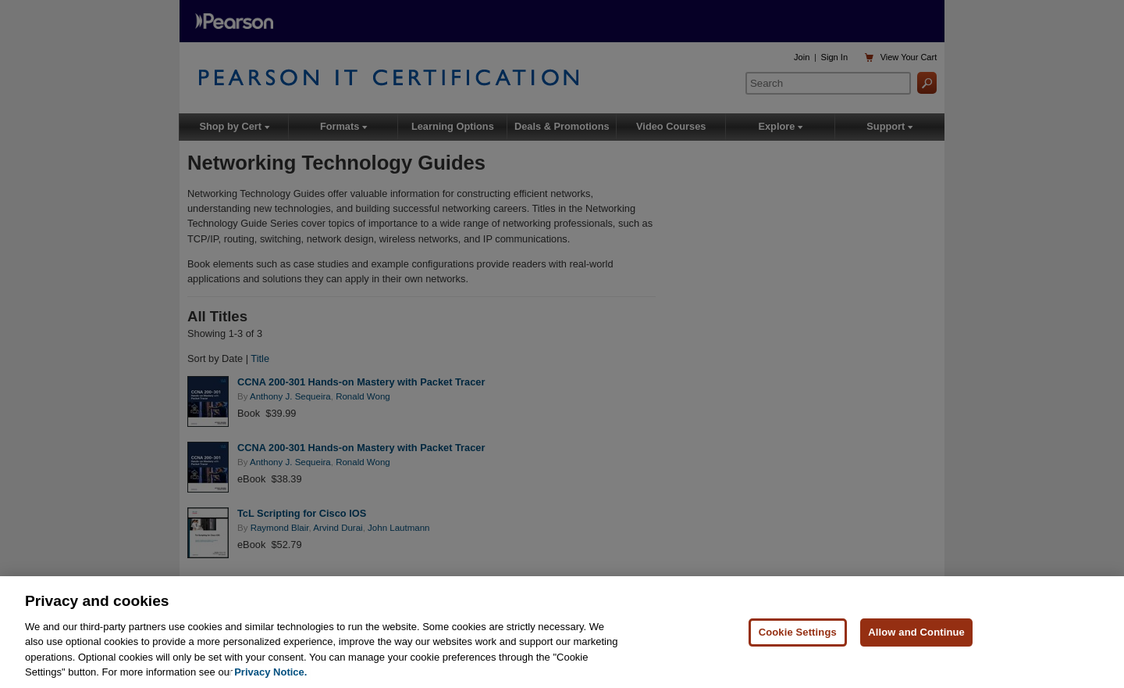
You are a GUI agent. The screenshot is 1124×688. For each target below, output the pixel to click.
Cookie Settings (798, 635)
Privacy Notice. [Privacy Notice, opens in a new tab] (270, 676)
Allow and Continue (916, 635)
